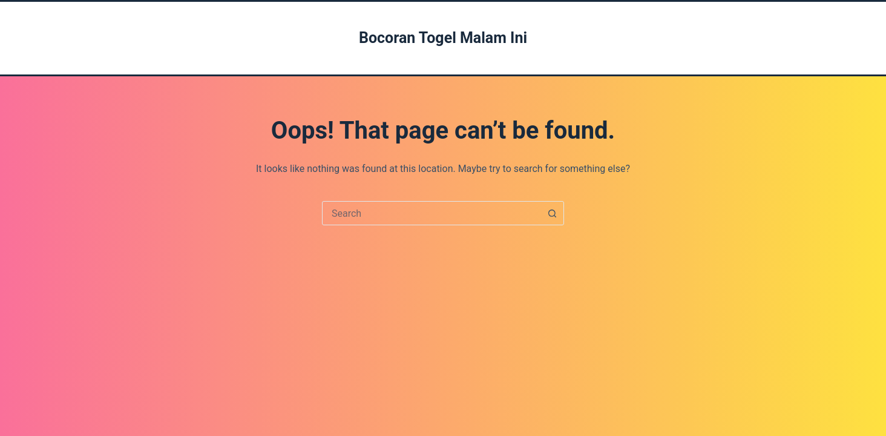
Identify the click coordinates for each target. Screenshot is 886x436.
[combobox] (431, 213)
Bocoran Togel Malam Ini (443, 38)
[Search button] (551, 213)
